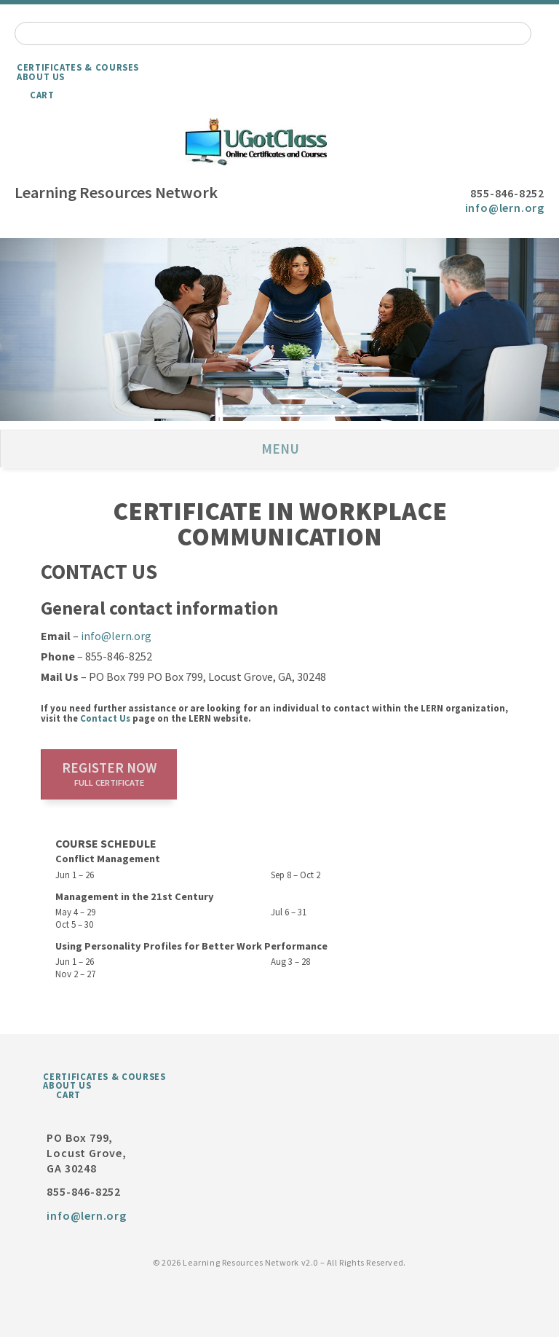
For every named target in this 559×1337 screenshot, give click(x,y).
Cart (42, 94)
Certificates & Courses (78, 67)
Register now (109, 773)
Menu (280, 448)
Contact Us (105, 718)
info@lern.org (504, 207)
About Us (41, 76)
